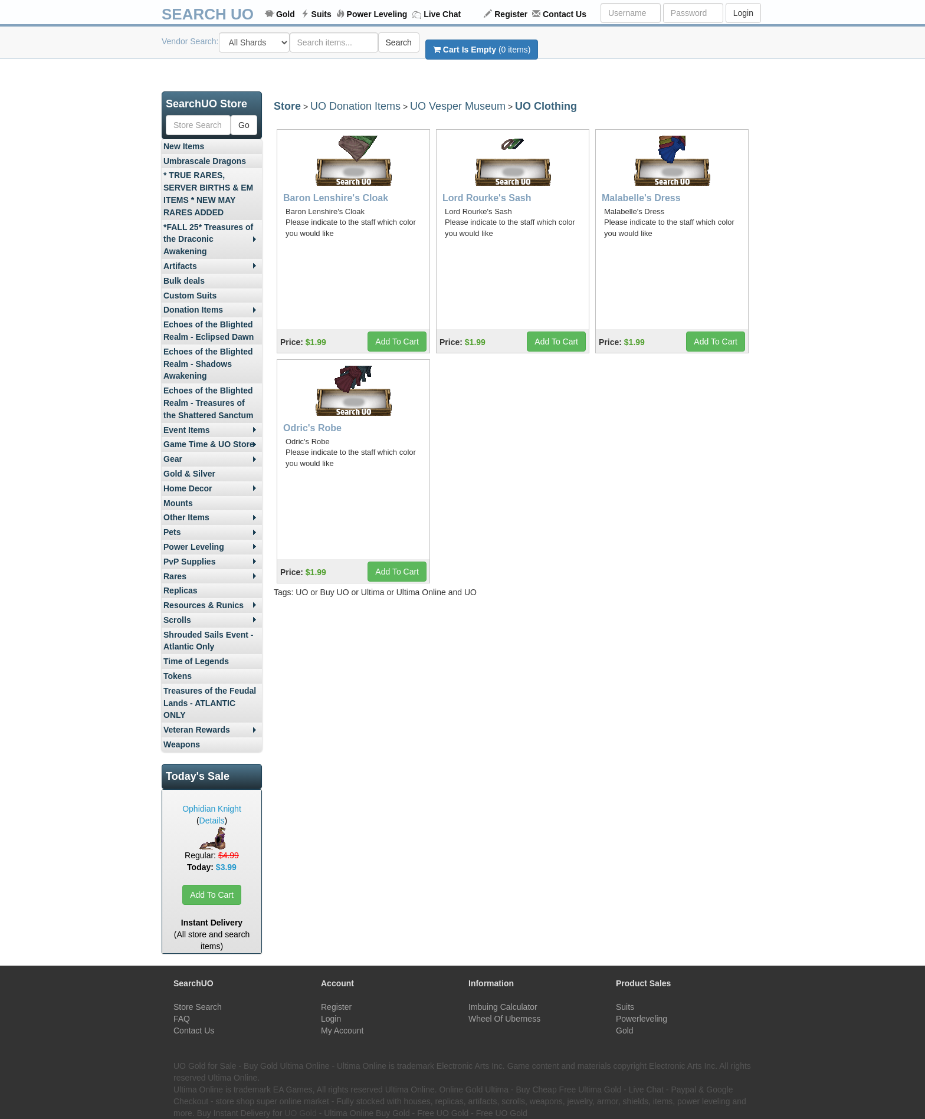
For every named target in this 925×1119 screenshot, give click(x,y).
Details (212, 820)
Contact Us (564, 14)
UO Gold (300, 1113)
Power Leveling (377, 14)
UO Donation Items (355, 106)
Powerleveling (641, 1018)
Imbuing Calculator (502, 1007)
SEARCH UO (208, 14)
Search (399, 42)
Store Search (197, 1007)
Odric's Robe (312, 428)
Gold (285, 14)
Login (743, 13)
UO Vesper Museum (458, 106)
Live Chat (442, 14)
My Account (342, 1030)
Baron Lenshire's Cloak (335, 198)
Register (510, 14)
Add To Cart (212, 895)
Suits (321, 14)
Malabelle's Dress (641, 198)
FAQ (181, 1018)
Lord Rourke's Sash (487, 198)
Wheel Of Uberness (504, 1018)
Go (244, 125)
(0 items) (481, 49)
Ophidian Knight (211, 808)
